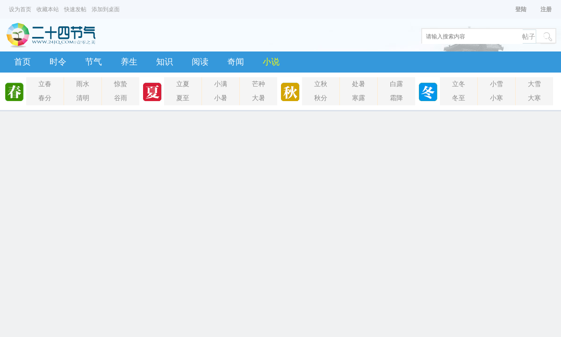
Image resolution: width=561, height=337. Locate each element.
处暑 (358, 84)
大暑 (258, 98)
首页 (22, 61)
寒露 (358, 98)
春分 (44, 98)
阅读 (200, 61)
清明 (82, 98)
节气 (93, 61)
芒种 (258, 84)
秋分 (320, 98)
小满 (220, 84)
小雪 (496, 84)
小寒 (496, 98)
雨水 (82, 84)
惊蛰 (120, 84)
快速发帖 (75, 9)
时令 (58, 61)
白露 (396, 84)
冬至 (458, 98)
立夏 (182, 84)
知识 (164, 61)
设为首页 (20, 9)
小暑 (220, 98)
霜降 (396, 98)
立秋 (320, 84)
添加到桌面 (106, 9)
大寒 (534, 98)
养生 (129, 61)
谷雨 (120, 98)
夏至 (182, 98)
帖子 (528, 36)
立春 (44, 84)
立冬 (458, 84)
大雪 (534, 84)
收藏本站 (47, 9)
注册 (546, 9)
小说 (271, 61)
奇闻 (235, 61)
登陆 (520, 9)
